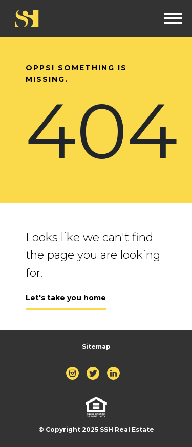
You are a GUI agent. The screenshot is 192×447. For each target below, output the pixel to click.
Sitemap (96, 346)
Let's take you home (66, 297)
